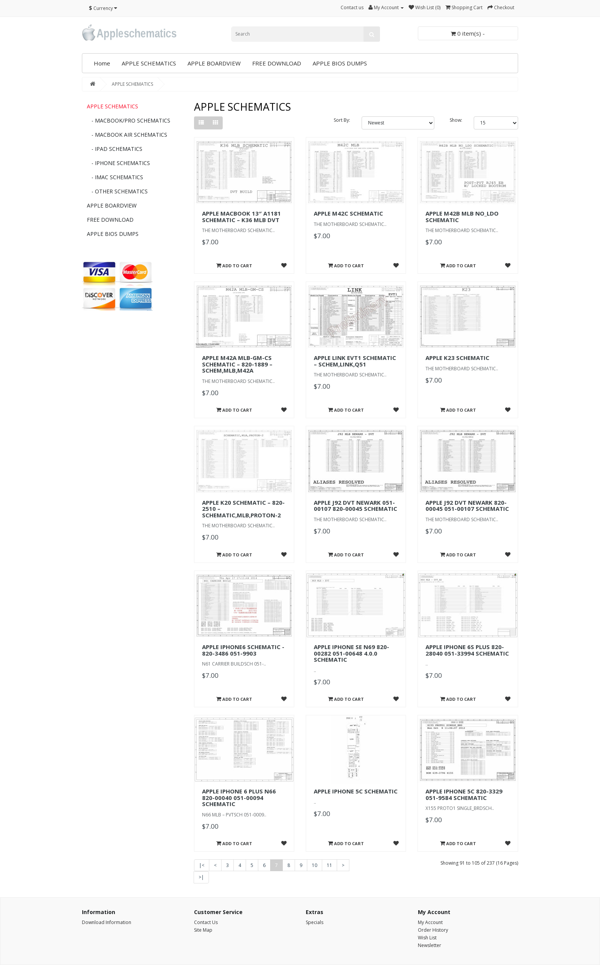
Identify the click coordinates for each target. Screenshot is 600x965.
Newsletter (429, 945)
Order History (433, 930)
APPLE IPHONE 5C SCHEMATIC (356, 791)
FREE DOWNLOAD (276, 63)
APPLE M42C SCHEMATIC (348, 213)
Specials (314, 922)
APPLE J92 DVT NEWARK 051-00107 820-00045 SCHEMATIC (355, 506)
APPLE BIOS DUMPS (340, 63)
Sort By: (342, 120)
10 (314, 865)
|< (201, 865)
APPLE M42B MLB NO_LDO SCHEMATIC (462, 216)
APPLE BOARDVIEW (214, 63)
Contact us (352, 7)
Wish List (427, 937)
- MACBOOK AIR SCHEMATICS (127, 134)
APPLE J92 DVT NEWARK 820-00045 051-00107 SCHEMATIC (467, 506)
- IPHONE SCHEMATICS (118, 163)
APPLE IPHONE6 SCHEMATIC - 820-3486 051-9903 (243, 650)
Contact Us (206, 922)
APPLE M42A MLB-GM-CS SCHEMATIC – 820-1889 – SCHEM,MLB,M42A (237, 364)
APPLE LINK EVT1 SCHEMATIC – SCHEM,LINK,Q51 (355, 361)
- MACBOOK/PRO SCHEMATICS (128, 120)
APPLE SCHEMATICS (149, 63)
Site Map (203, 930)
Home (102, 63)
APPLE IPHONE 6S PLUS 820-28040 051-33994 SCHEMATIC (467, 650)
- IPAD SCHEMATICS (114, 148)
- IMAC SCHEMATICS (115, 177)
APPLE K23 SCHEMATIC (457, 357)
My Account (430, 922)
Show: (456, 120)
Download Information (106, 922)
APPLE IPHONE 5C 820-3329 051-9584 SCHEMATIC (464, 794)
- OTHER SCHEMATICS (117, 191)
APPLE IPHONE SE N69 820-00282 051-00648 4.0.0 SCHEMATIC (351, 653)
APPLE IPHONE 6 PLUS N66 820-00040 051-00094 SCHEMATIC (239, 797)
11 (329, 865)
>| (201, 877)
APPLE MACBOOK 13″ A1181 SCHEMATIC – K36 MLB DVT (241, 216)
